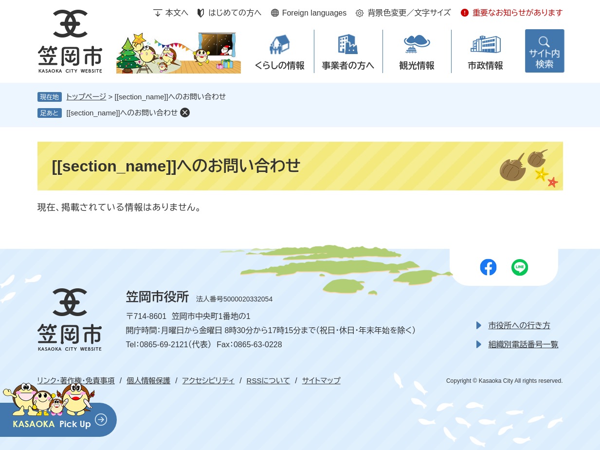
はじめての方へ (234, 13)
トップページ (87, 97)
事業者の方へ (348, 66)
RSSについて (269, 380)
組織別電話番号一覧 (524, 344)
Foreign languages (314, 13)
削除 (185, 112)
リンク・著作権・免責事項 (76, 380)
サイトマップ (321, 380)
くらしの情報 (279, 66)
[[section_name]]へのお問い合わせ (122, 113)
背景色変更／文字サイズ (409, 13)
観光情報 (417, 66)
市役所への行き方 (519, 325)
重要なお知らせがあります (518, 13)
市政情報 (485, 66)
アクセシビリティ (208, 380)
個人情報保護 (148, 380)
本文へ (177, 13)
